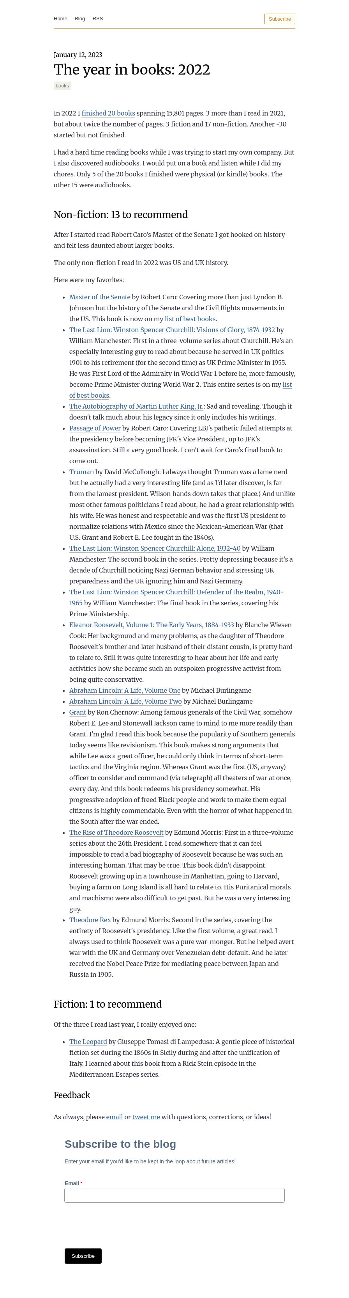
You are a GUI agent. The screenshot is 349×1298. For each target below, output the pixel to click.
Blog (80, 18)
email (114, 1117)
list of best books (190, 319)
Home (60, 18)
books (62, 86)
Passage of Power (95, 428)
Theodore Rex (90, 920)
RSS (98, 18)
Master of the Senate (99, 297)
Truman (81, 472)
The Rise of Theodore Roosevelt (116, 832)
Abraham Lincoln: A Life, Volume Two (125, 701)
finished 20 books (108, 113)
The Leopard (88, 1042)
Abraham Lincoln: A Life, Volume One (124, 690)
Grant (77, 712)
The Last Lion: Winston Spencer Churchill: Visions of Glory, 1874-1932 (172, 330)
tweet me (146, 1117)
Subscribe (280, 19)
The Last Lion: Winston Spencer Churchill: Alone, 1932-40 (155, 548)
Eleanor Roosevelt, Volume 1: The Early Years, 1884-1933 (151, 625)
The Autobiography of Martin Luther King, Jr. (136, 406)
